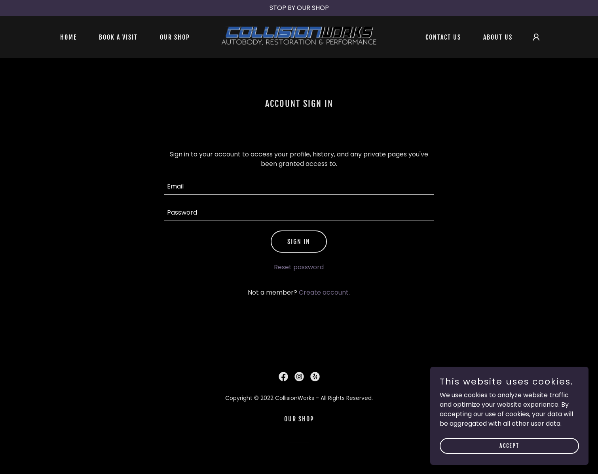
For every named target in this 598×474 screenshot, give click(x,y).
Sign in (298, 242)
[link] (299, 36)
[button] (536, 37)
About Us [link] (498, 37)
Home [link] (68, 37)
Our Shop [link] (175, 37)
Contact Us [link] (443, 37)
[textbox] (299, 186)
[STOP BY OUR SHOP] (299, 8)
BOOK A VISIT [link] (118, 37)
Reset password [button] (299, 267)
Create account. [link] (324, 292)
